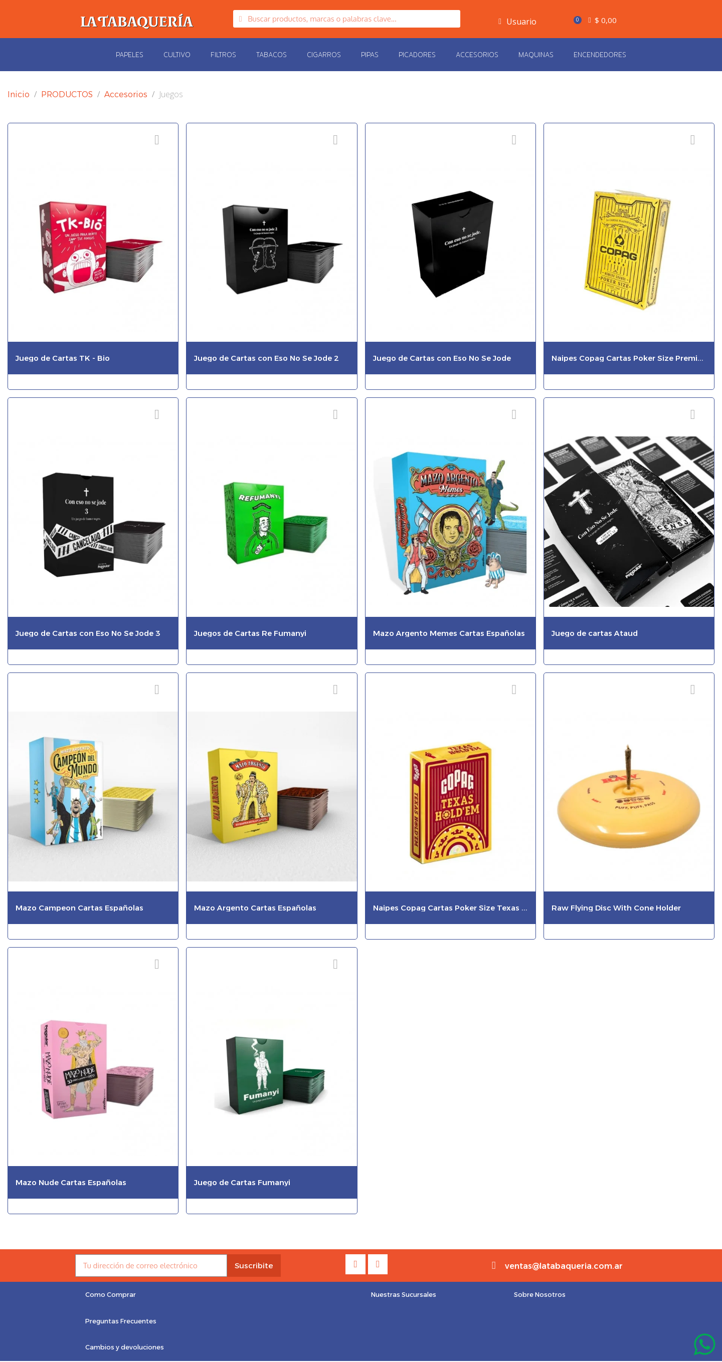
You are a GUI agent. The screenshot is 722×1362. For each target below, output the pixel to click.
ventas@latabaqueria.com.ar (564, 1266)
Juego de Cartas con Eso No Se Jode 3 (88, 633)
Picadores (417, 55)
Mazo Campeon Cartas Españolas (79, 908)
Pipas (370, 55)
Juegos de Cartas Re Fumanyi (250, 633)
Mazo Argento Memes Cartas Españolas (449, 633)
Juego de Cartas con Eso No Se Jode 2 (266, 358)
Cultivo (177, 55)
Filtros (223, 55)
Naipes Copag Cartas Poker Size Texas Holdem (462, 908)
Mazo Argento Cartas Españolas (255, 908)
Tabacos (271, 55)
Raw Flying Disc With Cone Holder (616, 908)
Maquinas (536, 55)
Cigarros (324, 55)
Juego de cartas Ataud (595, 633)
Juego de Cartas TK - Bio (63, 358)
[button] (111, 1295)
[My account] (517, 21)
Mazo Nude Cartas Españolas (71, 1182)
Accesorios (477, 55)
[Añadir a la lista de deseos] (156, 140)
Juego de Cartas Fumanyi (242, 1182)
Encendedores (600, 55)
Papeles (129, 55)
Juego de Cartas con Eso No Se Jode (442, 358)
